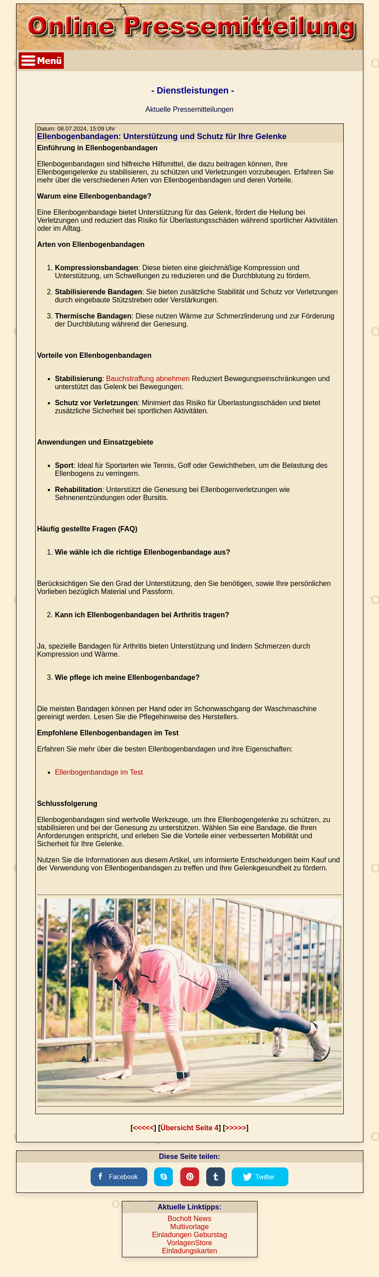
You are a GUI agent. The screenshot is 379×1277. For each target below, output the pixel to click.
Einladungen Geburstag (189, 1235)
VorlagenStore (189, 1243)
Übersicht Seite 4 (190, 1128)
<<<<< (143, 1128)
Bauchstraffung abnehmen (148, 378)
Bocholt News (190, 1218)
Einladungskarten (189, 1251)
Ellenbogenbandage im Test (99, 772)
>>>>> (235, 1128)
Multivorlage (189, 1226)
